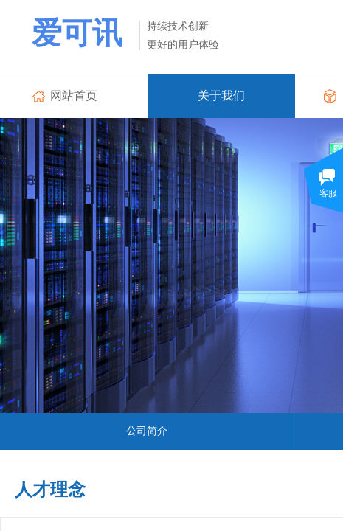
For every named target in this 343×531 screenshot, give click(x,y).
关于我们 (221, 95)
